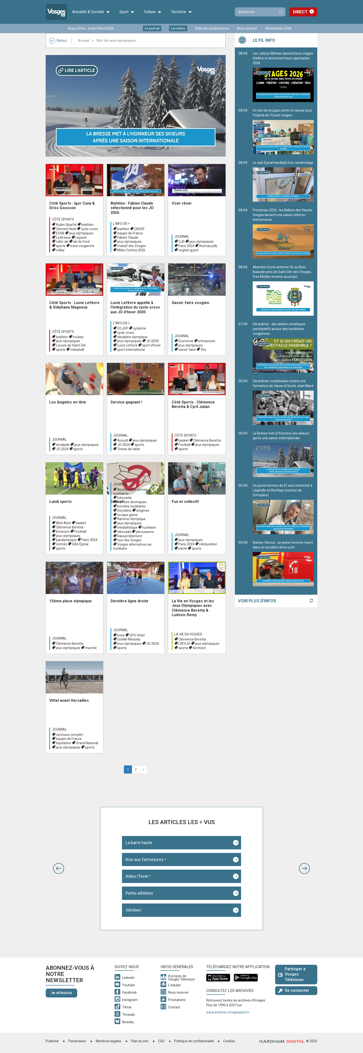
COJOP (122, 328)
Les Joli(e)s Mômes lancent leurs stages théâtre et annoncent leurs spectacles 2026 (283, 77)
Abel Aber (63, 523)
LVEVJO (184, 643)
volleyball (77, 349)
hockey (78, 337)
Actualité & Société (91, 12)
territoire (199, 648)
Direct (300, 11)
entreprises (206, 341)
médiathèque (127, 527)
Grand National (87, 743)
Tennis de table (128, 449)
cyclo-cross (89, 229)
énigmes (142, 510)
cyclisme (139, 328)
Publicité (52, 1041)
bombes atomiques (131, 502)
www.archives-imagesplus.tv (227, 1012)
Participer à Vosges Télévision (291, 974)
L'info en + (121, 224)
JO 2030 (152, 341)
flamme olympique (131, 519)
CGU (161, 1041)
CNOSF (139, 229)
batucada (124, 498)
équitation (63, 743)
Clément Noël (66, 229)
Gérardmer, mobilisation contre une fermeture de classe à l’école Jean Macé (283, 402)
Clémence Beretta (207, 440)
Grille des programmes (212, 28)
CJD (181, 241)
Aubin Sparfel (66, 225)
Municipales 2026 (278, 28)
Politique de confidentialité (194, 1041)
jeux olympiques (81, 233)
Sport (126, 12)
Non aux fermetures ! (146, 859)
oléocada (124, 532)
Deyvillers (124, 510)
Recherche (280, 11)
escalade (63, 445)
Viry (203, 349)
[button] (58, 868)
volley (60, 250)
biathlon (87, 225)
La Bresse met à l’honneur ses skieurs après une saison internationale (283, 454)
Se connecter (293, 990)
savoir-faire (187, 349)
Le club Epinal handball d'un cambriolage (283, 181)
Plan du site (139, 1041)
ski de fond (81, 241)
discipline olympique (132, 337)
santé (182, 548)
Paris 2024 (186, 246)
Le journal (152, 28)
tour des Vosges (129, 540)
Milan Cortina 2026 (131, 250)
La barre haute (139, 842)
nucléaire (149, 527)
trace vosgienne (82, 246)
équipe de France (130, 233)
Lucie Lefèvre (127, 345)
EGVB (60, 233)
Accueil (83, 40)
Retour (58, 40)
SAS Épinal (80, 544)
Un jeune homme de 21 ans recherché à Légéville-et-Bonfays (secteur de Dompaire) (283, 509)
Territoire (181, 12)
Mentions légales (108, 1041)
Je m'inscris (61, 993)
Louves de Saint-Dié (71, 345)
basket (183, 440)
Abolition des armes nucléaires (130, 492)
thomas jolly (208, 246)
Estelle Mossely (128, 639)
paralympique (66, 540)
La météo (178, 28)
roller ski (62, 241)
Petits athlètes (139, 893)
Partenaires (77, 1041)
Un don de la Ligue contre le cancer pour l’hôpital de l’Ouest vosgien (283, 131)
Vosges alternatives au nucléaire (132, 546)
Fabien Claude (127, 237)
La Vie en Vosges (188, 634)
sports (61, 246)
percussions (145, 532)
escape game (127, 515)
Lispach (81, 237)
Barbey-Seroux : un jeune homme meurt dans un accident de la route (283, 563)
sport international (131, 349)
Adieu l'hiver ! (138, 876)
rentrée (61, 544)
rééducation (208, 544)
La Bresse (63, 237)
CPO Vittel (137, 635)
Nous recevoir (247, 28)
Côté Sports (63, 219)
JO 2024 (62, 449)
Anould (122, 440)
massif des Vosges (131, 246)
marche (91, 648)
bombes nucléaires (131, 506)
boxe (121, 635)
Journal (181, 236)
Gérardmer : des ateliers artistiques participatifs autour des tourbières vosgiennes (283, 347)
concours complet (69, 735)
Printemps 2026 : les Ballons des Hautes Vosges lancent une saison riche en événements (283, 233)
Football (184, 445)
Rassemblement (129, 536)
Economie (185, 341)
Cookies (229, 1041)
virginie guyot (188, 250)
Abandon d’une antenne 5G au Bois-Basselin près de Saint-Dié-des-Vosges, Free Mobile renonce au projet (283, 290)
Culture (152, 12)
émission (63, 531)
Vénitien (133, 910)
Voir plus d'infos (257, 600)
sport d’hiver (151, 345)
